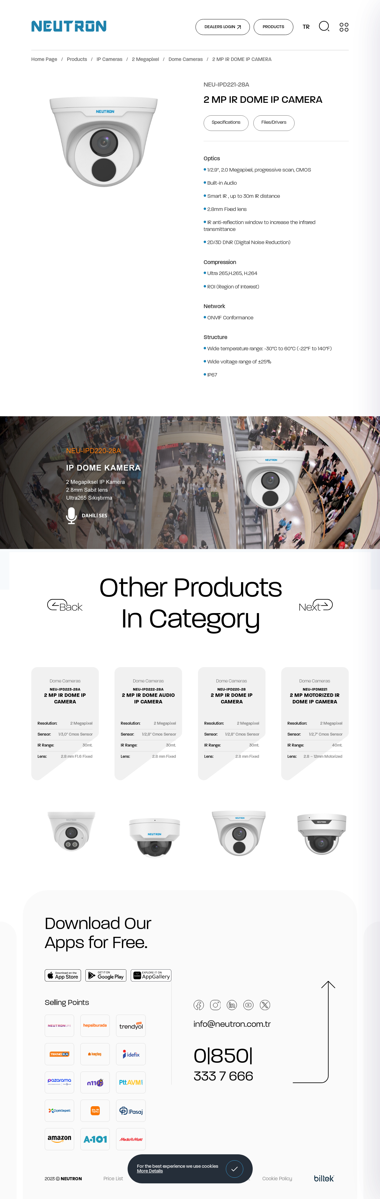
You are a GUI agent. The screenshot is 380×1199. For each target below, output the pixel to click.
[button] (234, 1169)
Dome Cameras (186, 59)
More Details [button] (150, 1171)
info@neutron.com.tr (232, 1024)
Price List (113, 1179)
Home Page (44, 59)
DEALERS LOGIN (223, 27)
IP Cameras (109, 59)
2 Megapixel (145, 59)
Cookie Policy (277, 1179)
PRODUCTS (273, 27)
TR (306, 27)
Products (77, 59)
